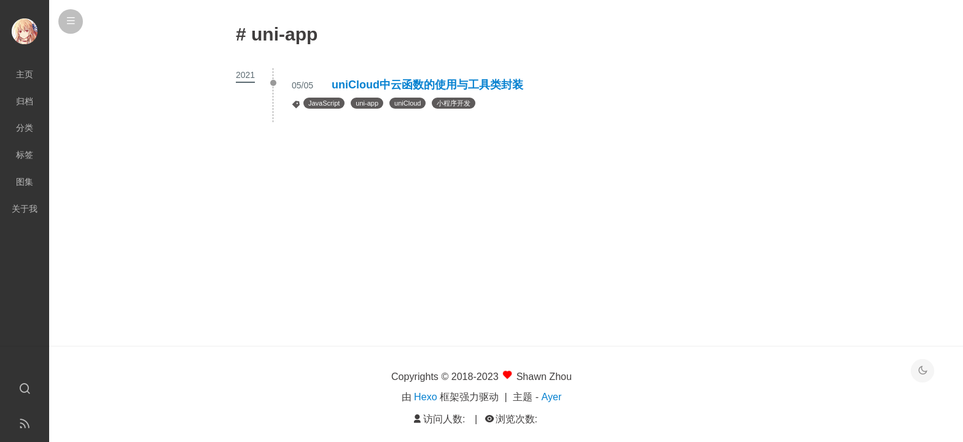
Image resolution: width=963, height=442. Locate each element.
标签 (24, 155)
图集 (24, 182)
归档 (24, 101)
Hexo (425, 396)
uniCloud (407, 103)
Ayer (552, 396)
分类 (24, 128)
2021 (245, 75)
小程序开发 (453, 103)
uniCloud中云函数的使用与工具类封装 (427, 85)
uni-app (367, 103)
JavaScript (324, 103)
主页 (24, 74)
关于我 (24, 209)
